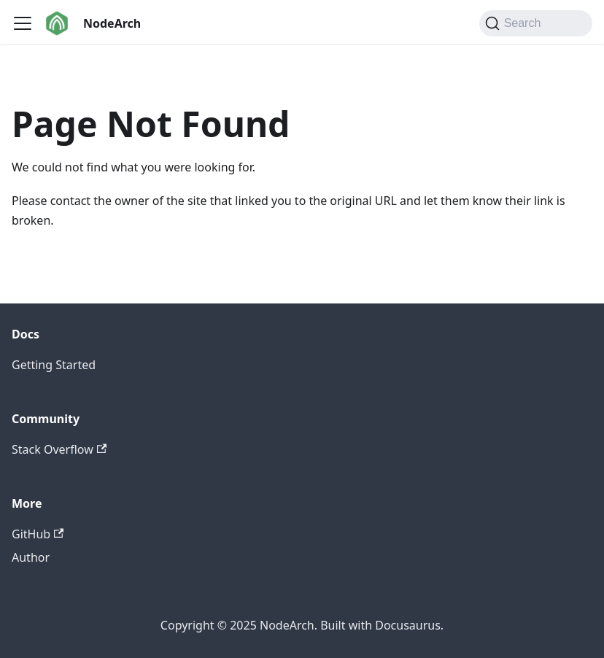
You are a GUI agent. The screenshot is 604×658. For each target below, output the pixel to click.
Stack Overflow (59, 449)
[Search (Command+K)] (535, 23)
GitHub (37, 534)
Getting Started (54, 365)
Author (31, 557)
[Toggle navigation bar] (23, 23)
